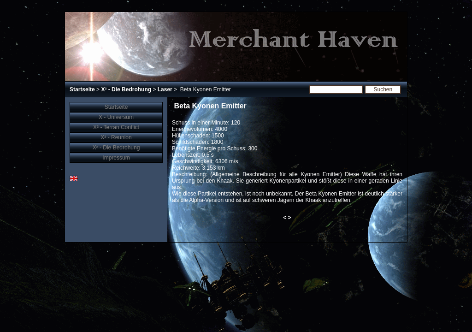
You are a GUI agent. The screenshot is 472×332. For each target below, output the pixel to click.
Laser (165, 89)
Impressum (116, 157)
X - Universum (116, 117)
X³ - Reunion (115, 137)
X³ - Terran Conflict (116, 127)
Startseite (82, 89)
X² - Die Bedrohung (126, 89)
